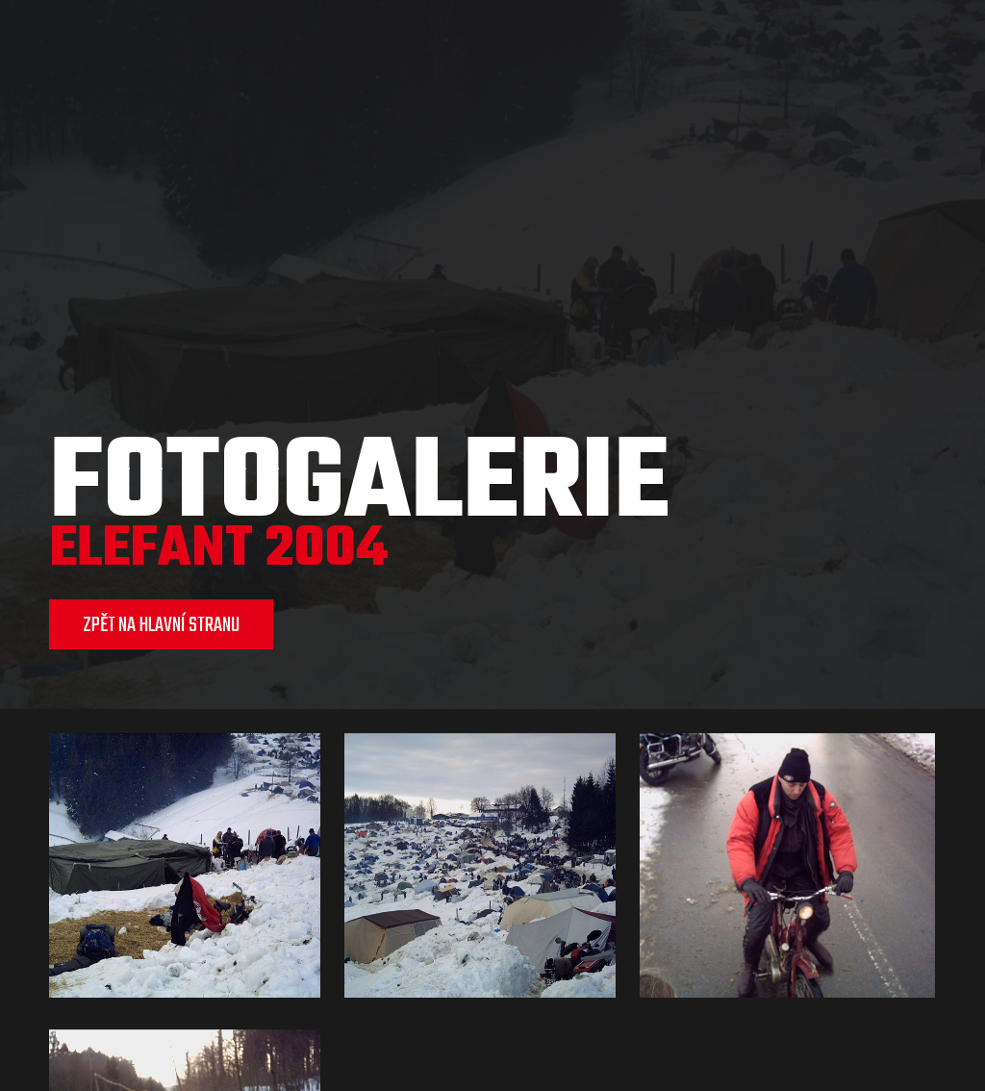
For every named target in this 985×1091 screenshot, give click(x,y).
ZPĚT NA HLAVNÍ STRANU (161, 625)
